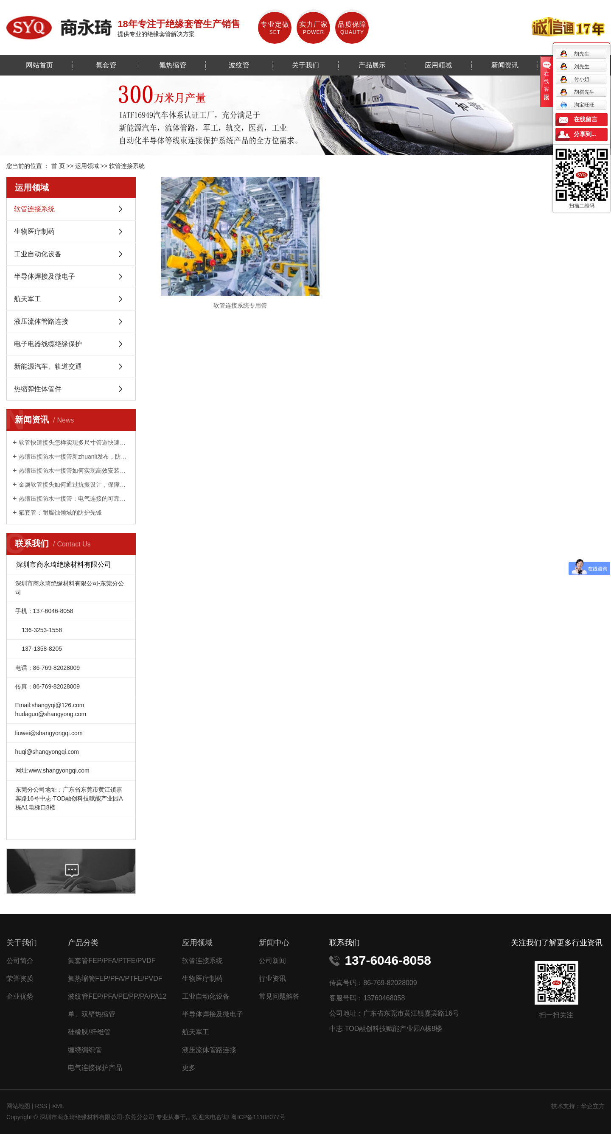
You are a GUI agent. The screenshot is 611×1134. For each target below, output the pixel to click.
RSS (41, 1106)
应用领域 (438, 65)
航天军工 (27, 298)
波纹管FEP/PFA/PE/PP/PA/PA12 (117, 996)
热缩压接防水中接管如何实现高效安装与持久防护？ (74, 470)
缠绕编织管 (85, 1049)
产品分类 (83, 942)
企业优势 (20, 996)
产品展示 (372, 65)
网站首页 (39, 65)
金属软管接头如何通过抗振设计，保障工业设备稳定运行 (74, 484)
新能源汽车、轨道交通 (48, 366)
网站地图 (19, 1106)
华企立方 (593, 1106)
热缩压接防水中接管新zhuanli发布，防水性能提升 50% (74, 456)
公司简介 (20, 960)
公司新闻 (272, 960)
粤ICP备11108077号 (258, 1117)
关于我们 (305, 65)
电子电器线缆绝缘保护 (48, 343)
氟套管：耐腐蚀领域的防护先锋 (60, 512)
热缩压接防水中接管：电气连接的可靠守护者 (74, 498)
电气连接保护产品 (95, 1067)
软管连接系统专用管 (231, 292)
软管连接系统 (127, 165)
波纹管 (239, 65)
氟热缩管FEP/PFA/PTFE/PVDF (115, 978)
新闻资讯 (505, 65)
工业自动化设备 (38, 254)
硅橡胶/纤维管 (89, 1032)
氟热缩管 (172, 65)
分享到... (585, 134)
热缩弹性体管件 (38, 388)
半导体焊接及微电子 (44, 276)
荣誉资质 (20, 978)
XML (58, 1106)
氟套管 (106, 65)
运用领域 (87, 165)
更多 (189, 1067)
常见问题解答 (279, 996)
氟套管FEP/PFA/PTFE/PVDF (111, 960)
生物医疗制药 (34, 231)
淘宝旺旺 (577, 104)
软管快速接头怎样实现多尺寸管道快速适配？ (74, 442)
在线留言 (585, 119)
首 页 (58, 165)
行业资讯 (272, 978)
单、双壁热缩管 (91, 1014)
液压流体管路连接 (41, 321)
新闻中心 (274, 942)
